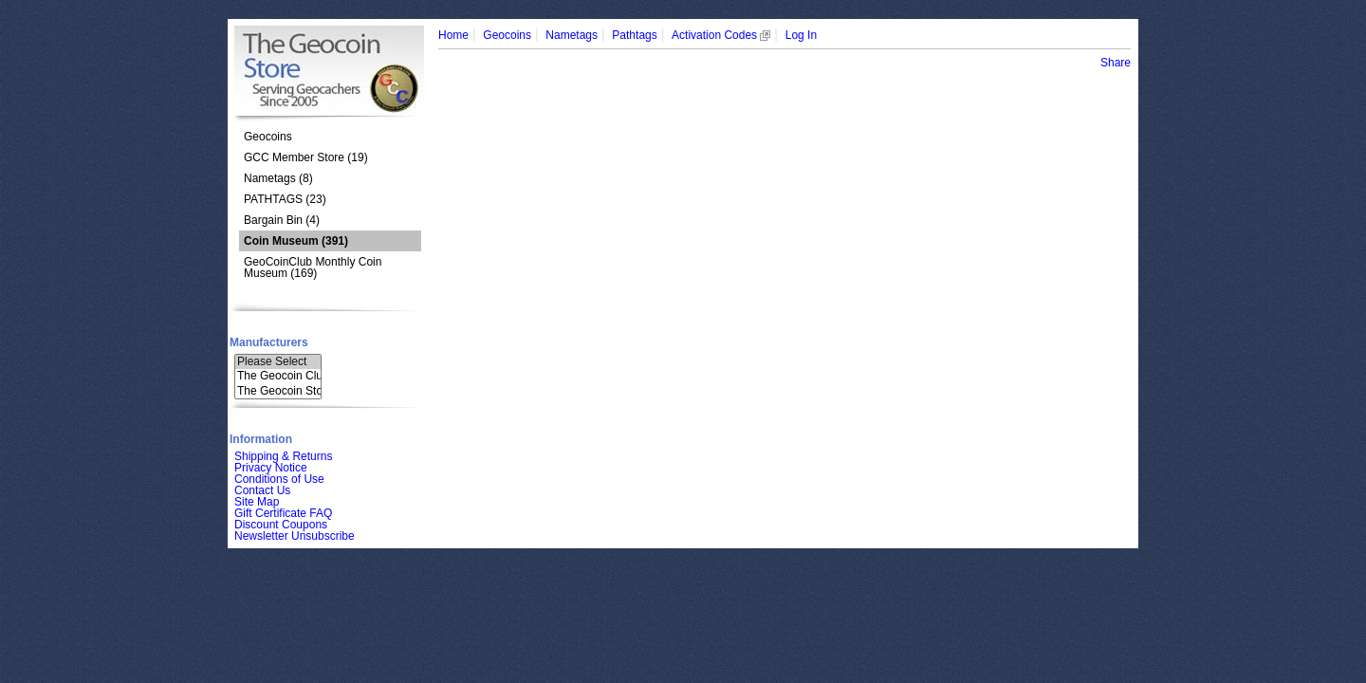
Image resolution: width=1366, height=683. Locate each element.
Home (453, 35)
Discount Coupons (280, 524)
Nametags (571, 35)
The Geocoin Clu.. (278, 376)
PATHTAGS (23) (285, 199)
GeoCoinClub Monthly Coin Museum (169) (312, 267)
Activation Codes (721, 35)
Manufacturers (269, 342)
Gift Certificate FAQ (283, 513)
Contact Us (262, 490)
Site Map (256, 501)
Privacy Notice (270, 467)
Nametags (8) (278, 178)
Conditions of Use (279, 479)
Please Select (278, 362)
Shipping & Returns (283, 456)
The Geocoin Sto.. (278, 391)
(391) (296, 241)
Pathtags (634, 35)
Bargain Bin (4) (282, 220)
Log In (801, 35)
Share (1115, 62)
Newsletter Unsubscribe (294, 536)
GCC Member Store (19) (306, 157)
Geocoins (268, 136)
